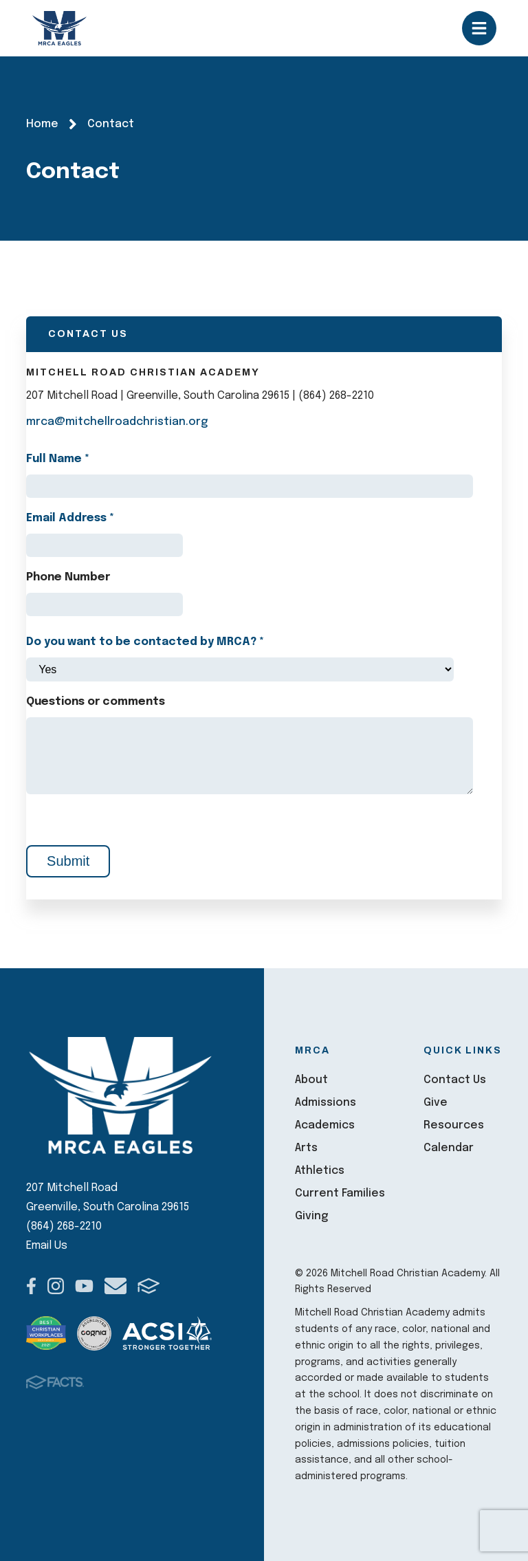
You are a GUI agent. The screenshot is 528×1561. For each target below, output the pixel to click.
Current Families (340, 1193)
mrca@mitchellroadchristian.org (117, 422)
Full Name (57, 459)
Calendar (449, 1148)
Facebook (31, 1286)
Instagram (55, 1286)
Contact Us (455, 1080)
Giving (311, 1216)
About (311, 1080)
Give (436, 1103)
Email (115, 1286)
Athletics (319, 1171)
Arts (306, 1148)
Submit (68, 861)
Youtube (84, 1286)
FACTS (149, 1286)
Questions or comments (95, 702)
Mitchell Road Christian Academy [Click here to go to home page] (60, 28)
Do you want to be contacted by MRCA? (145, 642)
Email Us (46, 1246)
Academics (325, 1125)
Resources (454, 1125)
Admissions (325, 1103)
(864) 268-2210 (64, 1226)
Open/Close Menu (479, 28)
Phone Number (68, 577)
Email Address (70, 518)
